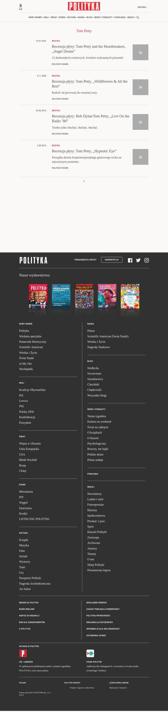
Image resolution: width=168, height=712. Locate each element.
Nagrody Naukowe (98, 348)
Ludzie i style (95, 500)
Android (28, 663)
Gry (21, 573)
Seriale (23, 557)
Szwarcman (94, 374)
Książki (23, 541)
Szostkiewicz (95, 380)
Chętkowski (94, 391)
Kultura (71, 18)
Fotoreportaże (95, 505)
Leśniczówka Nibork (119, 684)
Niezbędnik (26, 370)
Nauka (81, 18)
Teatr (22, 568)
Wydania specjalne (30, 337)
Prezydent (25, 423)
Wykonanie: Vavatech (118, 689)
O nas (90, 560)
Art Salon (25, 590)
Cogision (80, 689)
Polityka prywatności (98, 617)
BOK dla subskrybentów (32, 623)
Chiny (22, 471)
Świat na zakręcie (97, 428)
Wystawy (24, 562)
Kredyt (23, 514)
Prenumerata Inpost (85, 261)
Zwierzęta (93, 538)
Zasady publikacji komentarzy (103, 610)
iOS (20, 663)
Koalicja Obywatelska (32, 391)
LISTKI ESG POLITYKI (34, 520)
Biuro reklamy (27, 610)
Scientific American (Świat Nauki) (108, 337)
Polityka (24, 331)
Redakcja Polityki (29, 604)
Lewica (23, 401)
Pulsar (91, 331)
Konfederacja (27, 418)
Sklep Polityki (95, 565)
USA (22, 455)
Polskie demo (95, 455)
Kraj (46, 18)
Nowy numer (35, 18)
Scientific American (31, 348)
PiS (21, 396)
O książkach (94, 433)
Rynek (62, 18)
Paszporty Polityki (30, 579)
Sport (90, 527)
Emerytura (25, 509)
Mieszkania (26, 492)
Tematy (91, 555)
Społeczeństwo (96, 516)
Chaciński (93, 385)
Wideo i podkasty (103, 18)
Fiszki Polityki (94, 663)
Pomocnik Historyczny (32, 342)
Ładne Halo (89, 689)
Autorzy (92, 549)
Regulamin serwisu (97, 604)
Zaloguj (140, 7)
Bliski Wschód (28, 461)
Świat (54, 18)
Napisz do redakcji (29, 617)
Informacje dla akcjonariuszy (103, 630)
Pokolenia (120, 18)
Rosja (22, 466)
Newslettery (94, 495)
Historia (92, 511)
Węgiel (23, 503)
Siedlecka (93, 369)
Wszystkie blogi (97, 396)
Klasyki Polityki (97, 533)
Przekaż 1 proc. (96, 522)
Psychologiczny (96, 444)
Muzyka (24, 546)
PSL (21, 407)
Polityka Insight (72, 684)
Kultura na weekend (99, 422)
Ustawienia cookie (96, 637)
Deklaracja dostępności (100, 623)
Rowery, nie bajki (97, 450)
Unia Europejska (29, 450)
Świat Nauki (26, 359)
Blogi (89, 18)
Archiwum (93, 544)
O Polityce (24, 630)
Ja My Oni (25, 364)
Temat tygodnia (96, 417)
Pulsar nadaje (95, 461)
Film (22, 552)
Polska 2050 (26, 412)
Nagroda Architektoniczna (34, 584)
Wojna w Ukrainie (30, 444)
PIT (21, 498)
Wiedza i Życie (28, 353)
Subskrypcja (112, 261)
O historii (93, 439)
